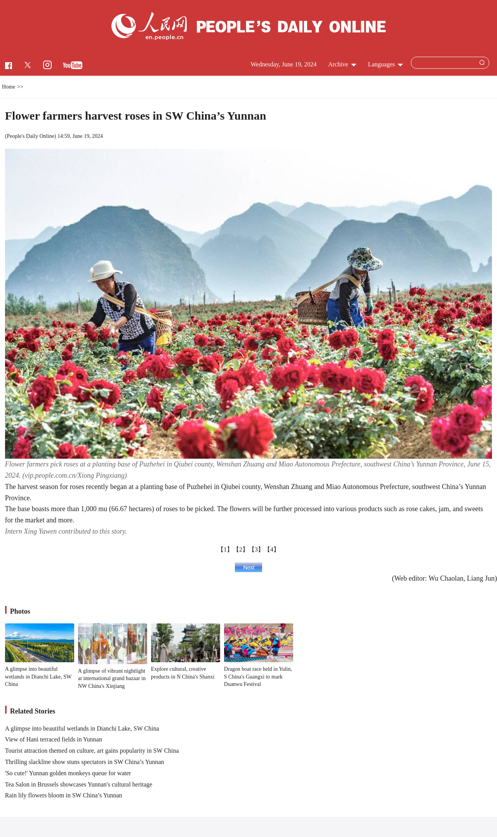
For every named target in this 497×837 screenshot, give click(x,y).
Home (8, 87)
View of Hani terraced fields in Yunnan (53, 739)
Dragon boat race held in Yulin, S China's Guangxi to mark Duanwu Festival (258, 676)
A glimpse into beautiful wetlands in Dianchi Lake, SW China (38, 676)
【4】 (272, 549)
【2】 (240, 549)
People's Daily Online (30, 136)
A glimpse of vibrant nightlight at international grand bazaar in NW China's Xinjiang (112, 678)
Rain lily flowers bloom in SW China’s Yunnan (63, 795)
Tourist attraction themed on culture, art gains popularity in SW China (92, 750)
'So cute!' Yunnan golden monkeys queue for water (68, 773)
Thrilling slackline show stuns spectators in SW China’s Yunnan (84, 762)
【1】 (225, 549)
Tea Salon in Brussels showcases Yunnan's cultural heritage (78, 784)
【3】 (256, 549)
